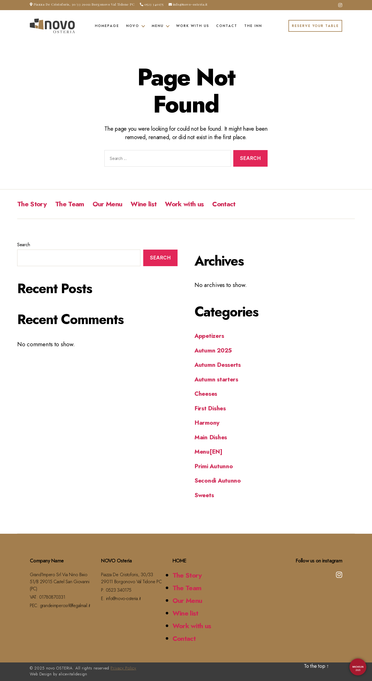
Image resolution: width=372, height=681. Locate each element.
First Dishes (210, 408)
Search (23, 244)
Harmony (206, 422)
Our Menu (107, 204)
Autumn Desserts (217, 365)
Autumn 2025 (213, 350)
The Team (69, 204)
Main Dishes (210, 437)
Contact (226, 26)
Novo (132, 26)
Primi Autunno (213, 466)
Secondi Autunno (217, 480)
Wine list (143, 204)
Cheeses (205, 394)
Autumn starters (216, 379)
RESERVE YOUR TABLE (315, 25)
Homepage (107, 26)
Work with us (192, 26)
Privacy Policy (123, 668)
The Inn (253, 26)
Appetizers (209, 336)
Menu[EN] (208, 451)
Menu (157, 26)
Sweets (204, 495)
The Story (32, 204)
